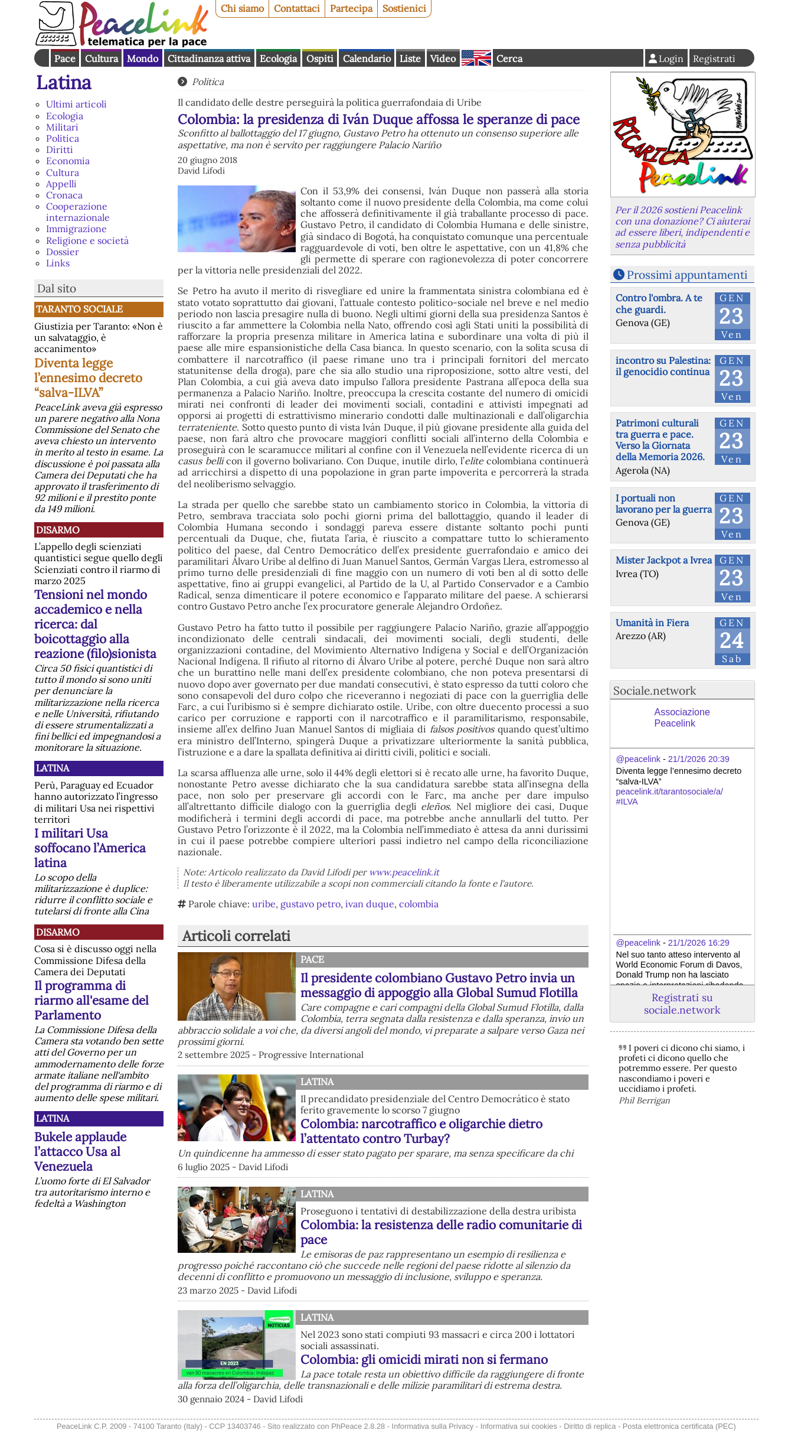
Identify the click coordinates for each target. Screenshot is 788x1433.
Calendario (367, 58)
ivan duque (369, 904)
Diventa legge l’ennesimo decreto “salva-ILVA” (88, 377)
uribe (264, 904)
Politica (62, 138)
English (476, 58)
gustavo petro (310, 904)
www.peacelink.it (404, 872)
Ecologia (278, 58)
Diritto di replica (590, 1426)
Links (58, 263)
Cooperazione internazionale (78, 211)
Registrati (714, 58)
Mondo (142, 58)
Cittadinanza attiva (209, 58)
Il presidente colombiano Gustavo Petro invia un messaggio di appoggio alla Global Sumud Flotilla (439, 985)
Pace (65, 58)
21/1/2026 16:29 (699, 942)
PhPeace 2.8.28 (358, 1426)
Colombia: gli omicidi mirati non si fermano (424, 1359)
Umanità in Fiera (652, 622)
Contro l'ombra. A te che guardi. (659, 303)
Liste (410, 58)
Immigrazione (76, 229)
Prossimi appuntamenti (687, 275)
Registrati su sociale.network (682, 1004)
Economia (68, 161)
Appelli (61, 184)
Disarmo (58, 530)
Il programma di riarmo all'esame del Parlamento (91, 1000)
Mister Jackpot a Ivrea (664, 560)
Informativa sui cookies (518, 1426)
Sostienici (404, 8)
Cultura (101, 58)
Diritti (59, 149)
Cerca (509, 58)
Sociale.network (654, 690)
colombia (419, 904)
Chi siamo (242, 8)
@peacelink (638, 759)
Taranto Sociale (79, 309)
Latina (63, 82)
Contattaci (297, 8)
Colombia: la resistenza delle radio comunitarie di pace (441, 1232)
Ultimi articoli (76, 104)
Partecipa (351, 8)
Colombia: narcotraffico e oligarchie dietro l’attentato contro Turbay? (421, 1131)
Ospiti (319, 58)
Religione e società (87, 240)
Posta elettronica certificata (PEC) (679, 1426)
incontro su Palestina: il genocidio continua (663, 365)
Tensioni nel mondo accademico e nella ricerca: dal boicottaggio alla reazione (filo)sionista (95, 624)
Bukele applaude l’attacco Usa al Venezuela (80, 1151)
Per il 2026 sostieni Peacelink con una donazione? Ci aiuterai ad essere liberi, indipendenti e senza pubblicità (682, 227)
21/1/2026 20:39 (699, 759)
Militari (62, 127)
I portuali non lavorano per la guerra (664, 503)
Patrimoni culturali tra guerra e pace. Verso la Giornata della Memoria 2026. (660, 440)
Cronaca (64, 195)
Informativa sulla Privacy (433, 1426)
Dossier (62, 252)
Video (443, 58)
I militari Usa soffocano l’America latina (90, 848)
